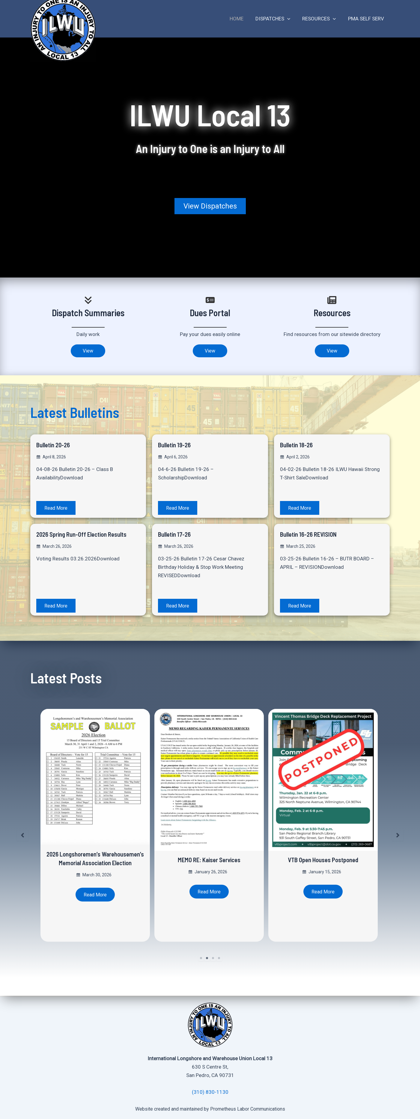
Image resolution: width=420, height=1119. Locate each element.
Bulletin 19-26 (177, 445)
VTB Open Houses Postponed (324, 860)
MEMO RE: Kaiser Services (210, 860)
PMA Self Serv (367, 19)
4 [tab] (219, 959)
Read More (56, 509)
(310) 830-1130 (210, 1092)
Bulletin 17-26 (177, 534)
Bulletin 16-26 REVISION (313, 534)
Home (243, 19)
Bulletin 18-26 (299, 445)
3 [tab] (213, 959)
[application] (292, 19)
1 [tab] (201, 959)
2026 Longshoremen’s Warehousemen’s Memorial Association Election (96, 863)
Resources (321, 19)
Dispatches (277, 19)
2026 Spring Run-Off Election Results (77, 539)
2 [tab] (207, 959)
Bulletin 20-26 (56, 445)
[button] (210, 206)
